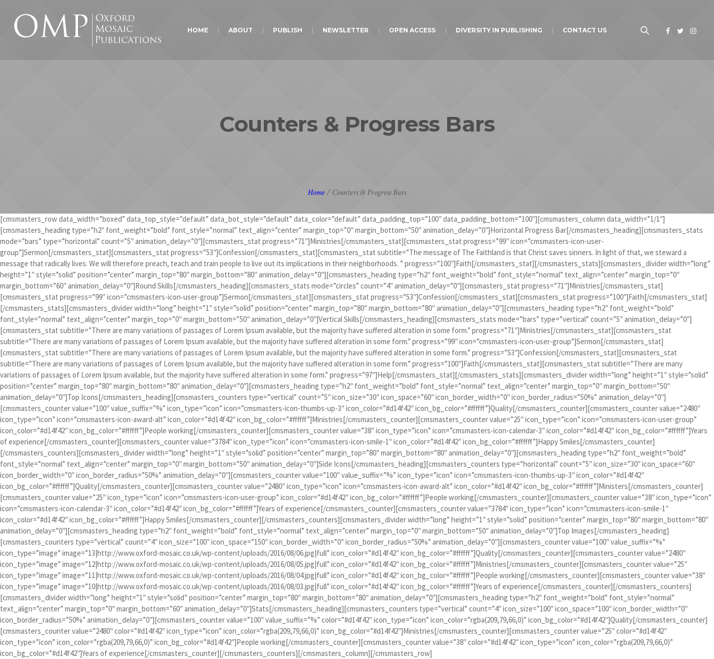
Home (316, 192)
